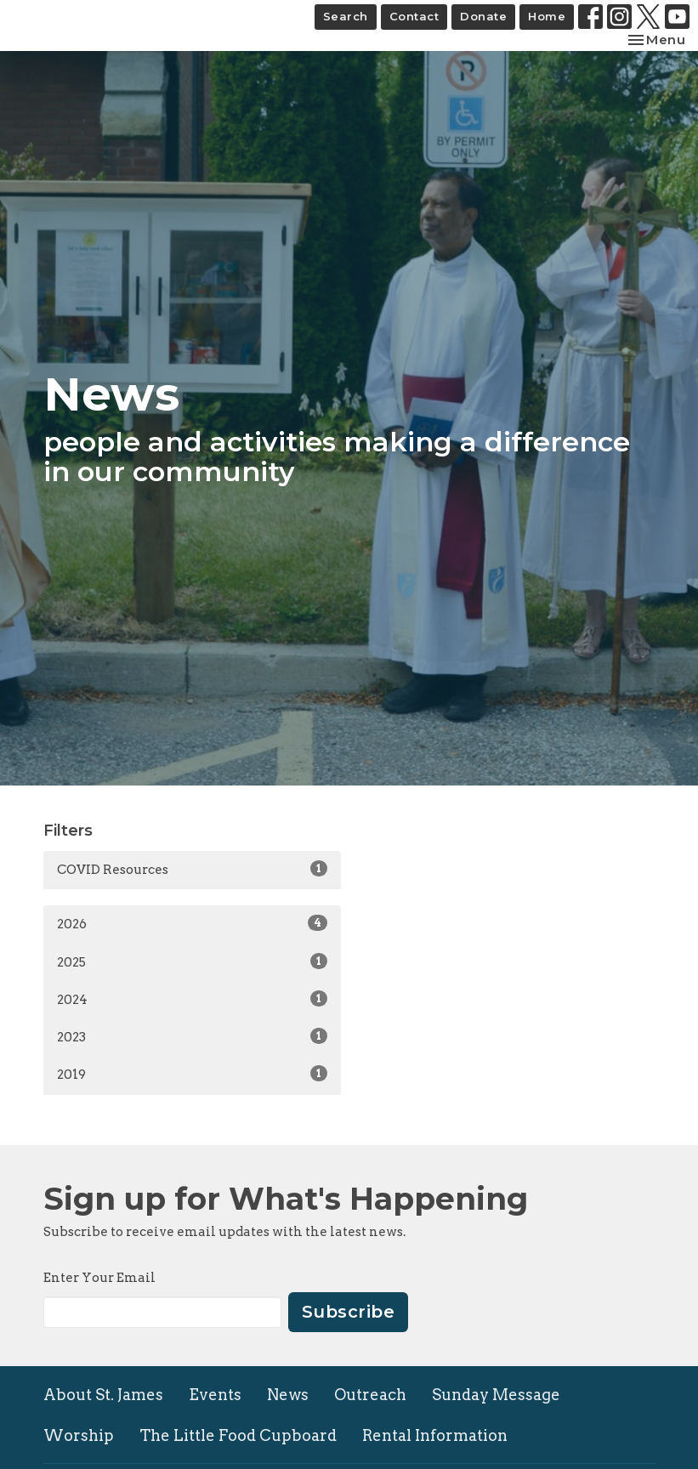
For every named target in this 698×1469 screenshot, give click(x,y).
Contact (414, 16)
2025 (192, 961)
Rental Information (435, 1435)
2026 (192, 923)
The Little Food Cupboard (238, 1435)
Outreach (370, 1395)
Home (546, 16)
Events (215, 1395)
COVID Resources (192, 868)
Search (345, 16)
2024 (192, 998)
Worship (78, 1435)
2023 (192, 1036)
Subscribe (348, 1312)
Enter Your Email (99, 1277)
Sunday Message (496, 1395)
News (288, 1395)
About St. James (103, 1395)
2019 (192, 1073)
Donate (483, 16)
